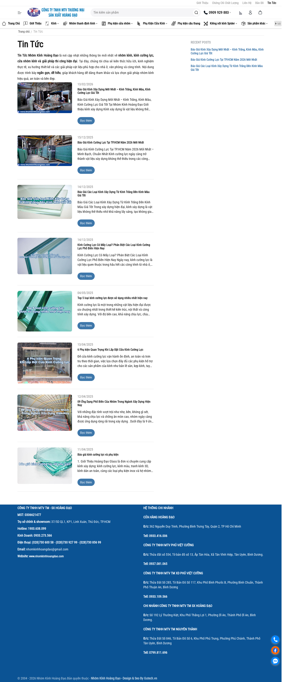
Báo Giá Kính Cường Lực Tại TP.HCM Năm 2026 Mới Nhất (224, 59)
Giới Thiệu (202, 3)
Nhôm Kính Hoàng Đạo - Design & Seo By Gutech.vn (124, 678)
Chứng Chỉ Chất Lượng (225, 3)
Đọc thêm (86, 120)
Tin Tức (271, 3)
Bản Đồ (259, 3)
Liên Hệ (246, 3)
